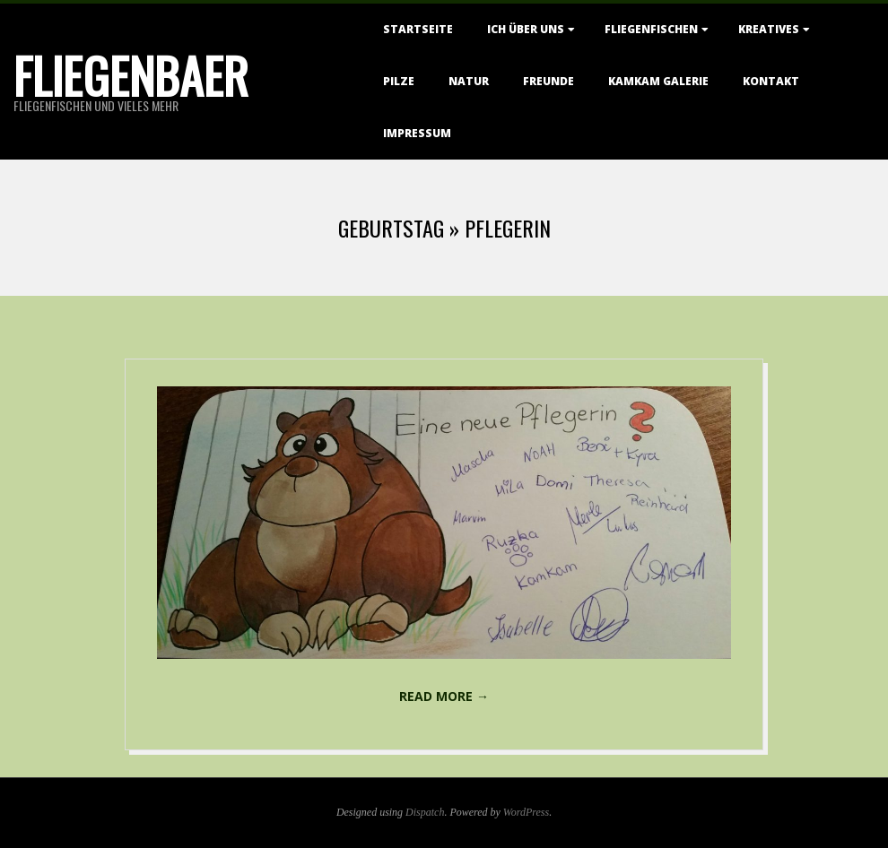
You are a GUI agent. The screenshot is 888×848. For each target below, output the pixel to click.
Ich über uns (525, 29)
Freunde (548, 81)
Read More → (444, 696)
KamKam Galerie (658, 81)
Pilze (398, 81)
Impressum (417, 133)
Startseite (418, 29)
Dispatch (424, 812)
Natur (468, 81)
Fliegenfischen (651, 29)
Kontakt (771, 81)
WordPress (526, 812)
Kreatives (768, 29)
